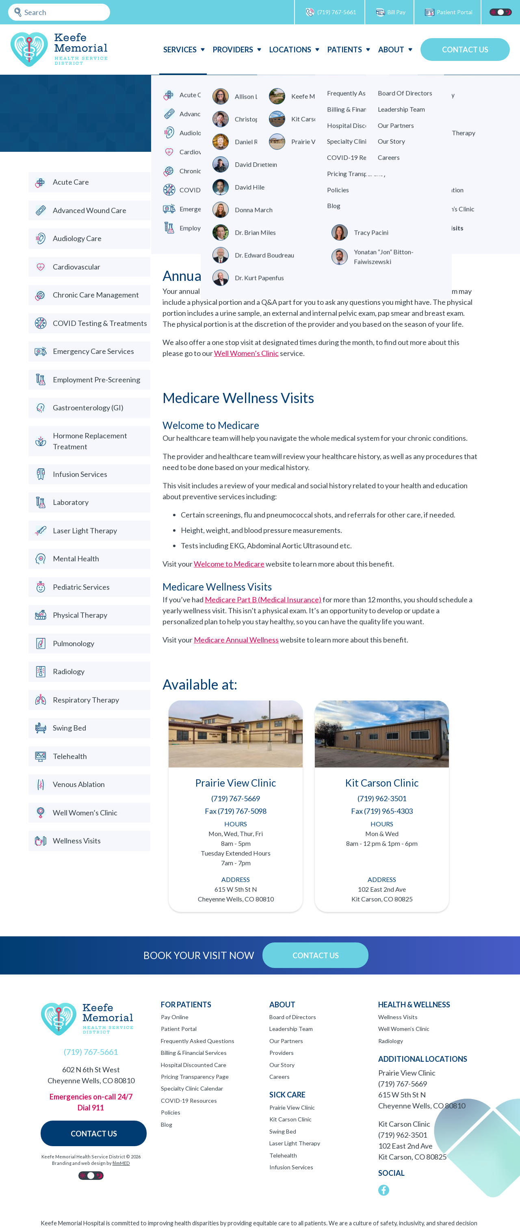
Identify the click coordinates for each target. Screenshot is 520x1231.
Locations (290, 49)
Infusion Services (291, 1167)
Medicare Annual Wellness (236, 639)
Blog (166, 1124)
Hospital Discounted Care (193, 1064)
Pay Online (174, 1016)
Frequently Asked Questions (197, 1040)
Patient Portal (448, 12)
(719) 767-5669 (402, 1083)
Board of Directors (292, 1016)
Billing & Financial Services (194, 1052)
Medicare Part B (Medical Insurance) (263, 599)
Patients (344, 49)
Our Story (282, 1064)
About (391, 49)
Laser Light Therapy (294, 1143)
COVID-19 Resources (189, 1100)
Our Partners (286, 1040)
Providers (233, 49)
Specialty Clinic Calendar (192, 1088)
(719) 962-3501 (402, 1134)
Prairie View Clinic (292, 1107)
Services (180, 49)
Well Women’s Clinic (246, 353)
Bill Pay (390, 12)
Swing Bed (282, 1131)
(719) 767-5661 (330, 12)
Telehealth (283, 1155)
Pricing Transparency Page (195, 1076)
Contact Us (465, 49)
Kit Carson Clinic (290, 1119)
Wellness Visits (398, 1016)
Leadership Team (291, 1028)
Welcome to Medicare (229, 563)
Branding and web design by (91, 1163)
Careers (279, 1076)
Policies (170, 1112)
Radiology (390, 1040)
